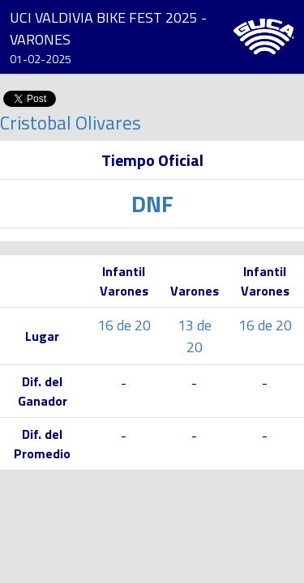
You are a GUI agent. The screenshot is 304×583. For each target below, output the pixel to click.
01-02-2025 (40, 58)
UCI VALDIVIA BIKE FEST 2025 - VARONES (108, 28)
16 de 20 (124, 325)
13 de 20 (195, 336)
